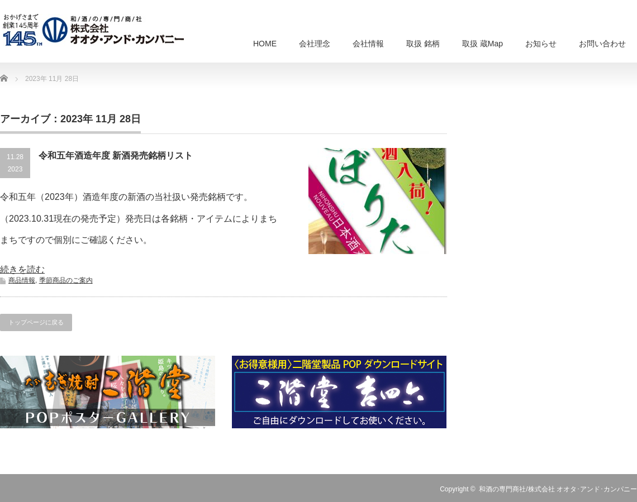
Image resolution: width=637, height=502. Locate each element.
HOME (265, 43)
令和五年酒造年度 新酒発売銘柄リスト (116, 155)
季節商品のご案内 (66, 280)
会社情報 (368, 43)
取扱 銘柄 (423, 43)
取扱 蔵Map (482, 43)
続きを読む (22, 269)
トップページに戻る (36, 322)
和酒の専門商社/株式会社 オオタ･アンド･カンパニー (558, 489)
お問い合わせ (602, 43)
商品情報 (21, 280)
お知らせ (541, 43)
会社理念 (314, 43)
